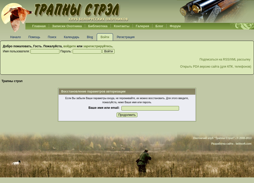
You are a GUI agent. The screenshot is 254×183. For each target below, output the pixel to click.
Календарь (71, 37)
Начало (15, 37)
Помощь (34, 37)
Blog (90, 37)
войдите (69, 46)
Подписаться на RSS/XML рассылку (225, 59)
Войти (105, 37)
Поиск (52, 37)
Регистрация (126, 37)
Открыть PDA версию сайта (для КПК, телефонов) (215, 66)
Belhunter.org (64, 11)
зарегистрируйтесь (97, 46)
